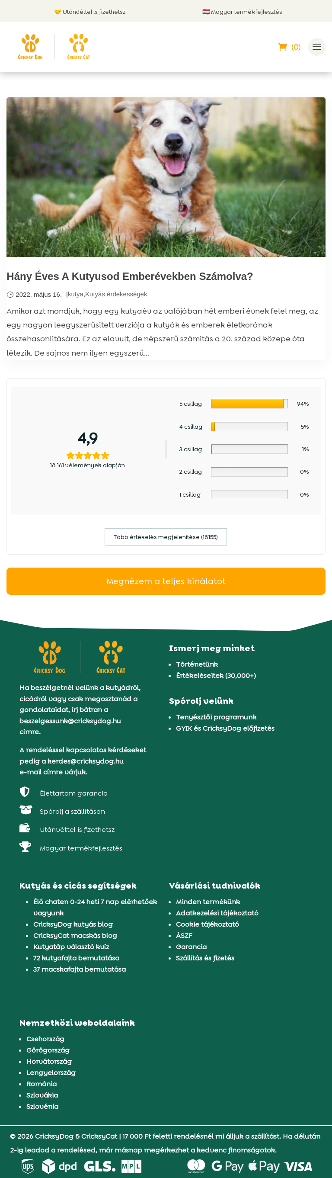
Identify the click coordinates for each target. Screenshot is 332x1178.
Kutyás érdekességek (116, 294)
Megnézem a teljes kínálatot (166, 581)
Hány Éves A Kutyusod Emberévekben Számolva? (129, 276)
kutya (75, 294)
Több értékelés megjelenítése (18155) (166, 537)
